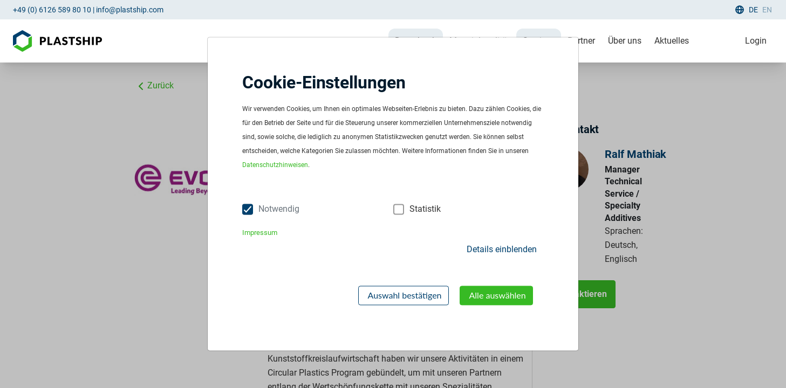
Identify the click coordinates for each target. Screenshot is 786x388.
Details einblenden (502, 249)
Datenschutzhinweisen (275, 165)
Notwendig (278, 209)
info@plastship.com (129, 9)
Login (756, 41)
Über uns (624, 41)
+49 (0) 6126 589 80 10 (52, 9)
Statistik (425, 209)
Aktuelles (671, 41)
